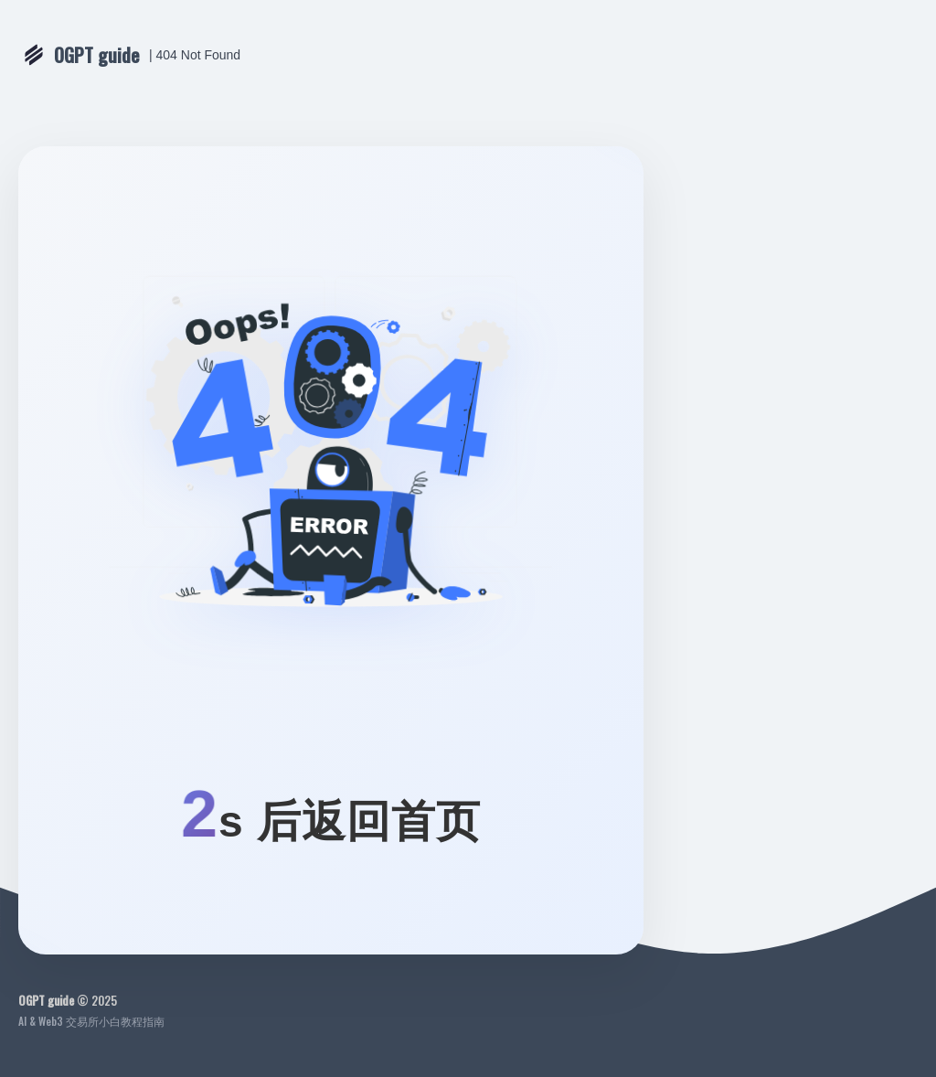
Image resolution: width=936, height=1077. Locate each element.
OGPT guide (97, 55)
